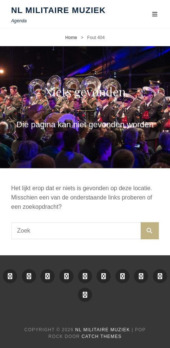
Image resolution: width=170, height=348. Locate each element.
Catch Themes (102, 336)
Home (71, 37)
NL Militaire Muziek (58, 10)
